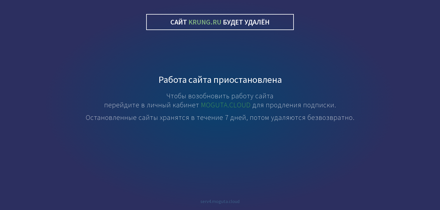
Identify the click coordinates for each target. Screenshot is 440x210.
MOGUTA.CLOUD (226, 104)
